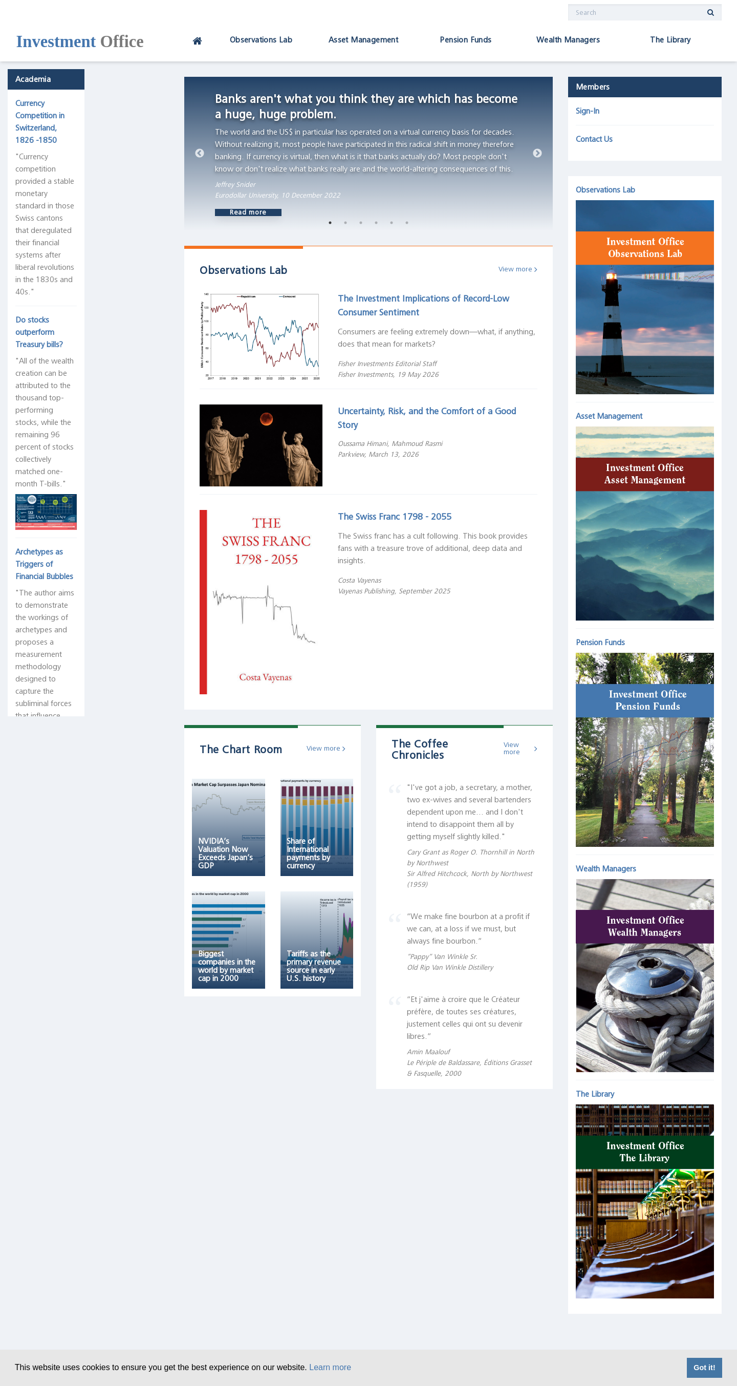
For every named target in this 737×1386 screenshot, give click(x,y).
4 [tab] (376, 223)
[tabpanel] (368, 153)
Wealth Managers (568, 40)
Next (537, 153)
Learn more (330, 1367)
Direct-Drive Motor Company (72, 1158)
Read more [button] (248, 212)
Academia (40, 87)
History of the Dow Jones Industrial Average (82, 551)
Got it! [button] (704, 1367)
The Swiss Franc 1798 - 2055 (394, 516)
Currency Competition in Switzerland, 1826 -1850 (85, 117)
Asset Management (363, 40)
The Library (670, 40)
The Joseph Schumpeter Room (77, 521)
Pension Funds (465, 40)
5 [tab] (391, 223)
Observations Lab (261, 40)
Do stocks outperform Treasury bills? (85, 217)
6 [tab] (407, 223)
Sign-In (587, 111)
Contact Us (594, 139)
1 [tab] (330, 223)
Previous (199, 153)
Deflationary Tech (52, 907)
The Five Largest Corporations (74, 781)
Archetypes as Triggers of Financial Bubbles (82, 402)
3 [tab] (361, 223)
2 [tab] (345, 223)
